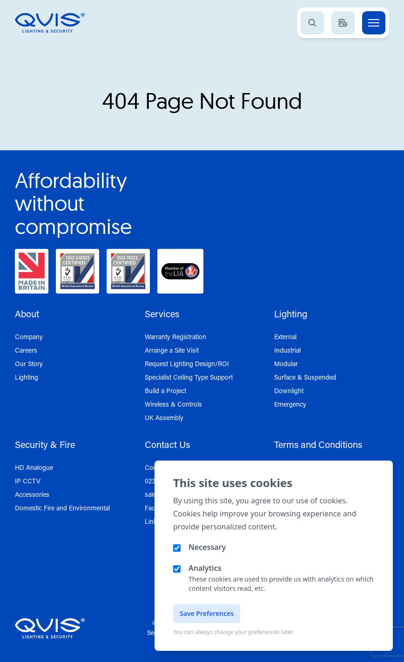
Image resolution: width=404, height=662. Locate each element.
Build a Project (165, 390)
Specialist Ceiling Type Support (189, 377)
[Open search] (312, 22)
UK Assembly (164, 417)
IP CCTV (27, 480)
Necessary (207, 547)
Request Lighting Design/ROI (187, 363)
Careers (26, 350)
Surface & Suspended (305, 377)
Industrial (287, 350)
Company (29, 336)
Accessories (32, 494)
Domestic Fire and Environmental (62, 507)
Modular (286, 363)
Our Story (29, 363)
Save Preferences (207, 613)
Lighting (26, 377)
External (285, 336)
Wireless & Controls (173, 404)
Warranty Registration (175, 336)
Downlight (288, 390)
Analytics (205, 568)
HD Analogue (34, 467)
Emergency (290, 404)
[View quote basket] (343, 22)
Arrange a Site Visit (172, 350)
